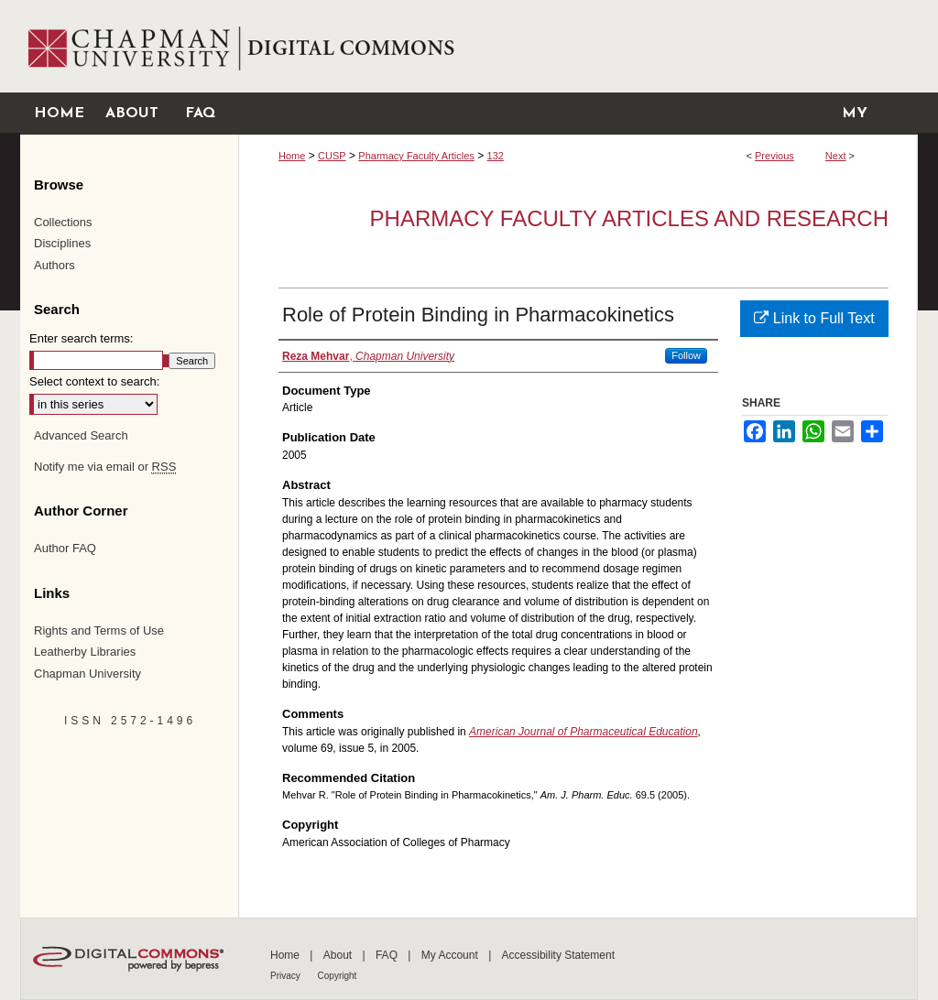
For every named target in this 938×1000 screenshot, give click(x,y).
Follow (686, 355)
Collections (63, 222)
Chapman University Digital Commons (577, 46)
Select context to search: (94, 381)
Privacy (286, 976)
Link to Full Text (814, 318)
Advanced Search (81, 435)
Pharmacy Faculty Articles (416, 155)
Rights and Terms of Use (99, 630)
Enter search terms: (81, 338)
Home (291, 155)
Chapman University (87, 673)
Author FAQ (65, 548)
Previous (774, 155)
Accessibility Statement (558, 955)
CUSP (332, 155)
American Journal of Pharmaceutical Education (583, 731)
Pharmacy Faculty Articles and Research (629, 218)
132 (495, 155)
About (339, 955)
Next (835, 155)
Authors (54, 265)
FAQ (388, 955)
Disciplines (62, 243)
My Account (451, 955)
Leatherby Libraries (85, 651)
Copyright (337, 976)
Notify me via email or (105, 467)
